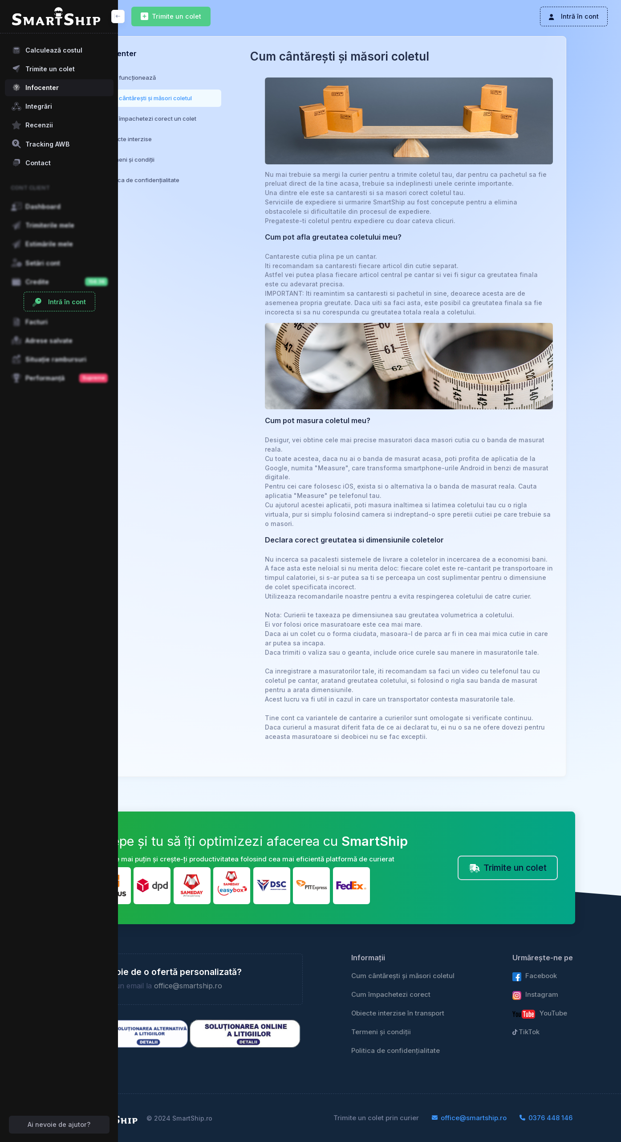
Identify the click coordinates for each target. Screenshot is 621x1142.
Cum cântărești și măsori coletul (194, 98)
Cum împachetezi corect (433, 983)
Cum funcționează (176, 77)
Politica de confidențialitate (187, 180)
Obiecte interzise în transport (440, 1002)
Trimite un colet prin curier (417, 1118)
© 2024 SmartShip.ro (226, 1118)
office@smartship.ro (234, 974)
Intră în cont (573, 16)
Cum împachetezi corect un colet (196, 118)
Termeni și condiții (175, 159)
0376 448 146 (587, 1118)
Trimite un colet (171, 16)
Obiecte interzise (174, 139)
